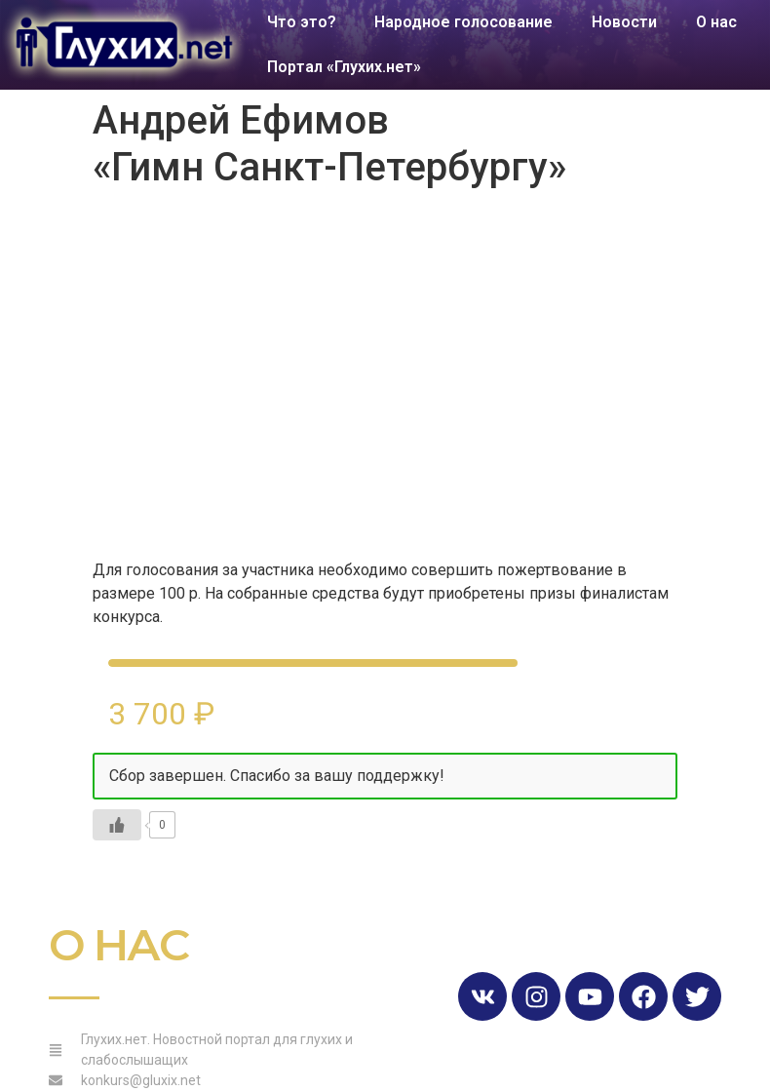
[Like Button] (117, 824)
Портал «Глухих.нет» (344, 67)
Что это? (301, 22)
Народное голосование (464, 22)
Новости (625, 22)
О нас (717, 22)
